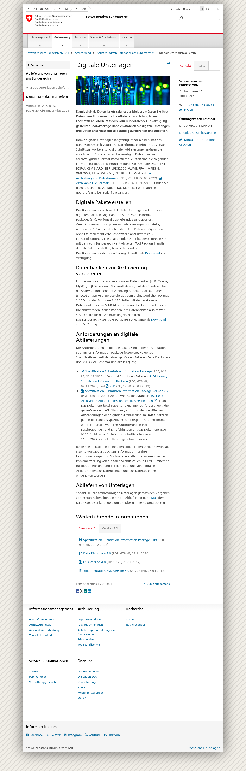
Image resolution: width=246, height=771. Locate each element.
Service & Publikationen (103, 37)
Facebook (36, 735)
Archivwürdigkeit (40, 624)
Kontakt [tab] (185, 65)
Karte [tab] (201, 65)
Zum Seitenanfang (158, 583)
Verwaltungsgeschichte (43, 682)
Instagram (74, 735)
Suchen (130, 619)
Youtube (95, 735)
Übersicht (188, 9)
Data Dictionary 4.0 (116, 553)
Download (152, 253)
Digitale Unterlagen (90, 619)
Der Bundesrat (39, 8)
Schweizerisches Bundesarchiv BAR (47, 52)
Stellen (82, 697)
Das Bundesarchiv (88, 671)
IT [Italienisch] (212, 9)
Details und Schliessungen (197, 133)
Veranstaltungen (88, 682)
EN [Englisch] (218, 9)
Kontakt (83, 687)
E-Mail (153, 498)
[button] (182, 17)
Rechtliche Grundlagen (204, 748)
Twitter (55, 735)
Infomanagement (40, 37)
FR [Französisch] (207, 9)
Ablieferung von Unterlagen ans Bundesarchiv (125, 52)
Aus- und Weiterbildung (44, 630)
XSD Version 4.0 (111, 562)
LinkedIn (114, 735)
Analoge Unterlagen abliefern (47, 87)
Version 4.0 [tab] (87, 528)
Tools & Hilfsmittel (40, 635)
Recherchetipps (135, 624)
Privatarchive (86, 639)
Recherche (80, 37)
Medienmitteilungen (91, 692)
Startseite (175, 9)
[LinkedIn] (89, 590)
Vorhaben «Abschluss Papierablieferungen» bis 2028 (47, 108)
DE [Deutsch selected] (202, 9)
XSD (129, 386)
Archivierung (63, 38)
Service (33, 671)
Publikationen (38, 676)
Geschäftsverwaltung (42, 619)
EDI (63, 8)
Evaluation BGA (87, 676)
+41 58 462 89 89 (201, 105)
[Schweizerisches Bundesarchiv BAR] (85, 20)
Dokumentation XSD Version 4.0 (124, 571)
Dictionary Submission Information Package (124, 381)
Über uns (126, 37)
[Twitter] (82, 590)
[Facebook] (78, 590)
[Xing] (86, 590)
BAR (81, 8)
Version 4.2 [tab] (110, 528)
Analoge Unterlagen (90, 624)
